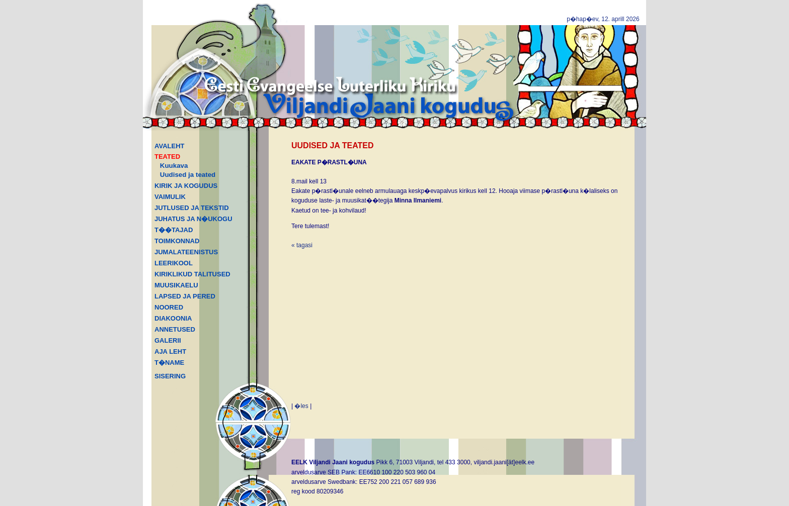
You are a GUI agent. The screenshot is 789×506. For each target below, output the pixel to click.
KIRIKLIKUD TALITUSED (192, 274)
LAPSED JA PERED (184, 296)
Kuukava (174, 165)
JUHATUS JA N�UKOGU (193, 219)
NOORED (168, 307)
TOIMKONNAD (176, 241)
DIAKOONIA (173, 318)
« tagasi (301, 245)
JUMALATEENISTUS (186, 252)
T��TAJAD (173, 230)
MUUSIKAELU (176, 285)
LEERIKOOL (173, 263)
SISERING (170, 376)
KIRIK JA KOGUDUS (185, 185)
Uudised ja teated (187, 174)
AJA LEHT (170, 351)
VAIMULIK (170, 196)
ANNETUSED (174, 329)
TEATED (167, 156)
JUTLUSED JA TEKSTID (191, 208)
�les (301, 406)
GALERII (167, 340)
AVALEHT (169, 146)
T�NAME (169, 362)
